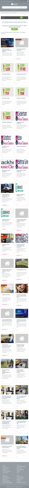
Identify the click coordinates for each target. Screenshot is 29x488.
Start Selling (5, 476)
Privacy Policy (5, 472)
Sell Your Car (5, 479)
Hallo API (18, 471)
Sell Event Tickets (6, 481)
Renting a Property (20, 478)
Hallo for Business (6, 478)
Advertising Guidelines (21, 466)
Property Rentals (7, 12)
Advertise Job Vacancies (7, 482)
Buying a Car (19, 479)
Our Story (4, 466)
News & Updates (6, 468)
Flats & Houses (14, 9)
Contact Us (5, 469)
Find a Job (19, 481)
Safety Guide (19, 468)
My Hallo (23, 1)
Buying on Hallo (20, 476)
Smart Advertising (20, 469)
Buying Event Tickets (21, 482)
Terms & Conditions (6, 471)
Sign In (14, 29)
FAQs (18, 472)
